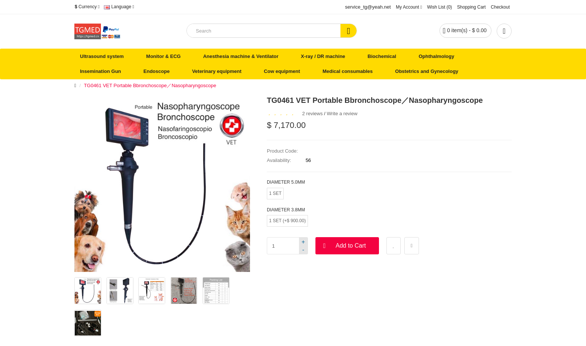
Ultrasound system (102, 56)
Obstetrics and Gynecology (426, 71)
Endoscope (157, 71)
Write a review (342, 113)
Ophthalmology (436, 56)
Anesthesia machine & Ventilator (240, 56)
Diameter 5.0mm (286, 182)
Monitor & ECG (163, 56)
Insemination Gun (100, 71)
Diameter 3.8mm (286, 209)
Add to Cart (351, 245)
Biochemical (382, 56)
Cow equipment (282, 71)
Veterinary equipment (216, 71)
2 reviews (312, 113)
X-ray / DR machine (323, 56)
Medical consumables (348, 71)
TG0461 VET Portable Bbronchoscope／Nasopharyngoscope (150, 85)
